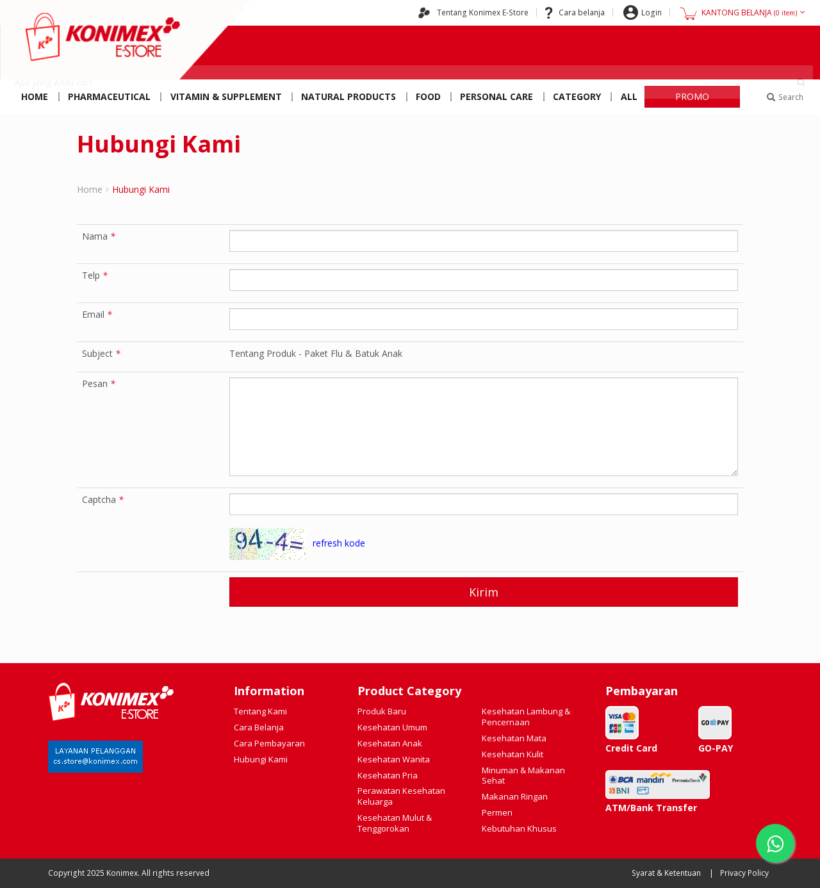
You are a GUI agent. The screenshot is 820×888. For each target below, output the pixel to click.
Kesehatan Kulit (512, 754)
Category (577, 96)
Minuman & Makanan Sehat (523, 775)
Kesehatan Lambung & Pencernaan (526, 716)
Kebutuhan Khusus (519, 828)
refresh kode (339, 543)
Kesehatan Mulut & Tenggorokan (394, 823)
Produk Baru (381, 711)
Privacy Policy (744, 872)
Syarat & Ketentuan (666, 872)
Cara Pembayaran (269, 743)
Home (34, 96)
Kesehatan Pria (387, 775)
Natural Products (348, 96)
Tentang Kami (260, 711)
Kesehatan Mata (514, 738)
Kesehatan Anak (389, 743)
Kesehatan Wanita (393, 759)
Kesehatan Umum (392, 727)
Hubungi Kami (261, 759)
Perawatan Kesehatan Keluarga (401, 796)
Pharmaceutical (109, 96)
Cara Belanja (259, 727)
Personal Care (496, 96)
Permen (497, 812)
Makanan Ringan (515, 796)
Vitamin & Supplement (226, 96)
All (629, 96)
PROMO (692, 96)
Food (428, 96)
